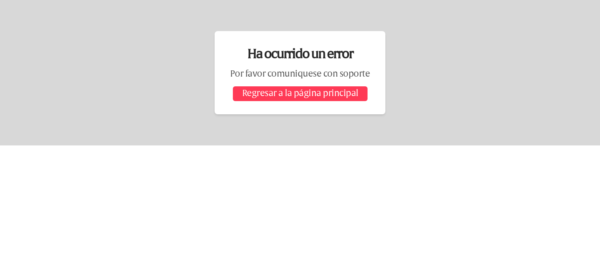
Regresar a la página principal (300, 93)
